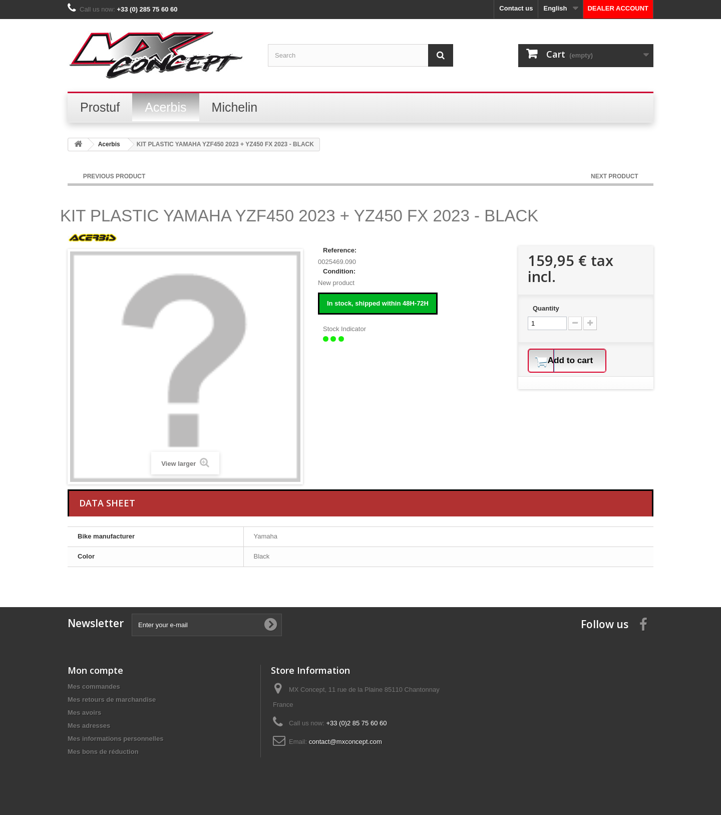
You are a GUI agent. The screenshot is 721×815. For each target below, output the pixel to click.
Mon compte (95, 670)
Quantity (546, 308)
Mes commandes (94, 686)
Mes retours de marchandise (112, 699)
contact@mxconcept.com (345, 741)
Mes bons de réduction (103, 751)
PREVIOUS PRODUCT (114, 176)
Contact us (516, 8)
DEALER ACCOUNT (617, 8)
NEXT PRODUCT (615, 176)
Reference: (339, 250)
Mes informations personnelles (115, 738)
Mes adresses (89, 725)
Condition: (339, 271)
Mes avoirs (84, 712)
